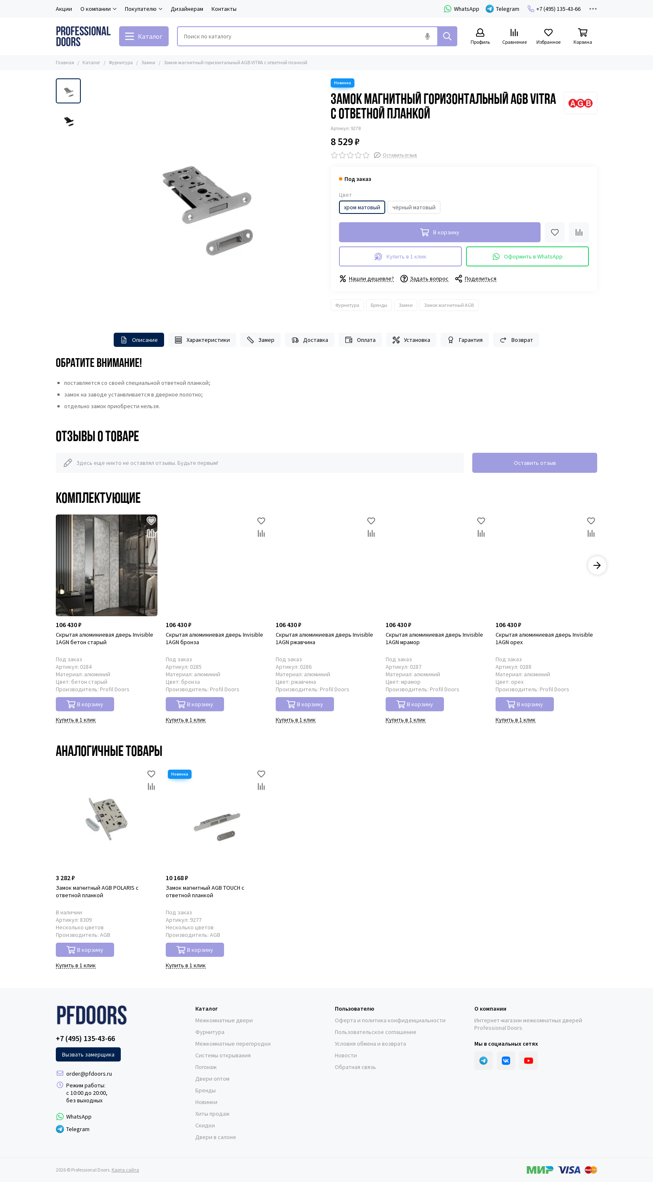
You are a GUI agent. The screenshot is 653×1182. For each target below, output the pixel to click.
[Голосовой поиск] (427, 36)
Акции (64, 9)
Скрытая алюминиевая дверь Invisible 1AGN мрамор (434, 638)
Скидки (205, 1125)
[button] (597, 565)
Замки (148, 62)
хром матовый (362, 207)
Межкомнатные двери (224, 1020)
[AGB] (580, 103)
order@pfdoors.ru (89, 1073)
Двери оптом (212, 1078)
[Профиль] (480, 36)
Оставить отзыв (535, 463)
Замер (261, 340)
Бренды (379, 305)
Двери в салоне (215, 1137)
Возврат (516, 340)
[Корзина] (582, 36)
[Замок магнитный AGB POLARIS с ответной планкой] (106, 818)
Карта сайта (125, 1170)
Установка (411, 340)
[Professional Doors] (83, 36)
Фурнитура (121, 62)
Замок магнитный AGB (449, 305)
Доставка (309, 340)
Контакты (224, 9)
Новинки (206, 1102)
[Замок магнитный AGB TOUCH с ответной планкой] (216, 818)
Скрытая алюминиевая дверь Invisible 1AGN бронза (214, 638)
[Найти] (447, 36)
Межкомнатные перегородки (233, 1043)
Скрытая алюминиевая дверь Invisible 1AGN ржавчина (324, 638)
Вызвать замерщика (88, 1054)
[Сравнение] (514, 36)
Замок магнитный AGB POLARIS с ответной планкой (97, 891)
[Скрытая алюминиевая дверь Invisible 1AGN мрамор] (436, 565)
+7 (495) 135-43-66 (554, 9)
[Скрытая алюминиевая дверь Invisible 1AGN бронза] (216, 565)
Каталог (91, 62)
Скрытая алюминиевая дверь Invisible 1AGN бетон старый (104, 638)
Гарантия (465, 340)
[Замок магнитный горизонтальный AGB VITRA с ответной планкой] (203, 197)
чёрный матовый (414, 207)
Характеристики (202, 340)
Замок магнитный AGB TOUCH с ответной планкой (205, 891)
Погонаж (206, 1067)
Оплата (360, 340)
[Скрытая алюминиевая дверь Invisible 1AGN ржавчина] (326, 565)
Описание (139, 340)
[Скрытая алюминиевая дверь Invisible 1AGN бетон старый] (106, 565)
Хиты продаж (212, 1113)
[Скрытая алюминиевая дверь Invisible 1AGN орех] (546, 565)
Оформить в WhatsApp (527, 257)
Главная (65, 62)
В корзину (85, 704)
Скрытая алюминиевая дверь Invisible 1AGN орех (544, 638)
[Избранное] (548, 36)
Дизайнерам (187, 9)
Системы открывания (223, 1055)
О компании (490, 1008)
